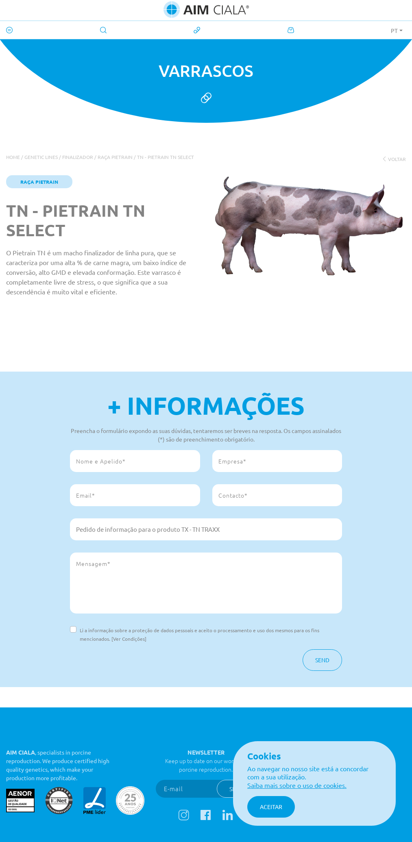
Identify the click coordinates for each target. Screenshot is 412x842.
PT (394, 30)
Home (13, 157)
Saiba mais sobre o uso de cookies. (297, 785)
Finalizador (77, 157)
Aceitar (271, 806)
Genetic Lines (41, 157)
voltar (394, 159)
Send (322, 660)
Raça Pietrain (115, 157)
